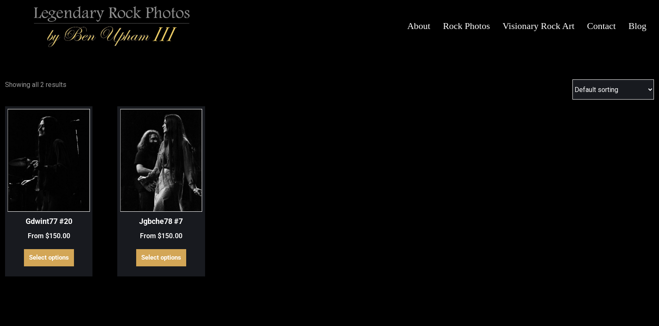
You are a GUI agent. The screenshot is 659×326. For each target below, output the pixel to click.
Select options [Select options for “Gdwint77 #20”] (49, 257)
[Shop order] (613, 89)
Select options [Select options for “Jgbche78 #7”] (161, 257)
